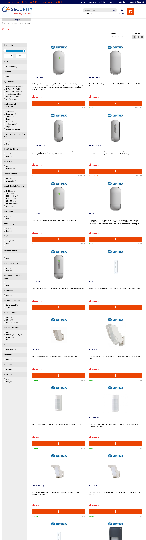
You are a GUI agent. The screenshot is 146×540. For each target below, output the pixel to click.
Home (83, 2)
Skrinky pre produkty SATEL (48, 502)
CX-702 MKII (66, 363)
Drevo (10, 337)
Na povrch (12, 322)
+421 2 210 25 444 (34, 2)
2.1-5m (10, 307)
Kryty (9, 119)
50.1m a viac (12, 203)
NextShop (63, 535)
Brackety (11, 114)
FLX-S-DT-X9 (37, 79)
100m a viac (11, 206)
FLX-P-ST (36, 150)
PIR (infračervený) (15, 86)
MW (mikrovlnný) (14, 91)
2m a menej (12, 305)
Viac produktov (87, 402)
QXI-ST (92, 363)
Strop (9, 320)
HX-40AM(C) (66, 292)
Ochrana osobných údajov (48, 484)
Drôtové (11, 181)
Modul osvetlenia (13, 129)
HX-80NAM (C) (67, 221)
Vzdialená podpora (45, 495)
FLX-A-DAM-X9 (124, 79)
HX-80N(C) (36, 221)
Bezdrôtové (11, 178)
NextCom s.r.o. (96, 535)
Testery (10, 116)
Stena (9, 317)
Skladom (89, 13)
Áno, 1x (10, 241)
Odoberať (137, 455)
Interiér (10, 166)
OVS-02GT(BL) (38, 363)
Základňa (10, 111)
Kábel (10, 359)
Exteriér (10, 169)
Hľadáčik (10, 121)
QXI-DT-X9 (122, 363)
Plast (9, 340)
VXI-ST (92, 221)
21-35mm (11, 193)
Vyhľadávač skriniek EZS (47, 505)
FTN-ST (121, 150)
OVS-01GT (122, 292)
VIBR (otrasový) (13, 94)
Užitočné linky (121, 2)
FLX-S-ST (64, 150)
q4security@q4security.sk (14, 2)
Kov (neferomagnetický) (13, 333)
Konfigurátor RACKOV (46, 509)
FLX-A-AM (93, 150)
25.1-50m (11, 201)
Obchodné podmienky (46, 512)
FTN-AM (92, 292)
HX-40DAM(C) (38, 292)
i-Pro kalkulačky (44, 498)
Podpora (111, 2)
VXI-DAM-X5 (123, 221)
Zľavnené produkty (45, 488)
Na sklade (11, 67)
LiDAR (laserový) (13, 96)
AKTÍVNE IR (12, 99)
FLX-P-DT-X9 (66, 79)
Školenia (102, 2)
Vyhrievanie (11, 124)
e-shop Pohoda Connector (78, 535)
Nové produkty (43, 491)
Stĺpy (9, 126)
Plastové (11, 350)
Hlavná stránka (8, 484)
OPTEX (10, 76)
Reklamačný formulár (136, 2)
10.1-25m (11, 198)
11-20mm (11, 191)
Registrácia (92, 2)
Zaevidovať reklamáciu (47, 516)
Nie (9, 156)
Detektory (11, 369)
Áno (8, 154)
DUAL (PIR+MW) (13, 89)
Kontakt (5, 491)
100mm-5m (12, 196)
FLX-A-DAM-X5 (95, 79)
